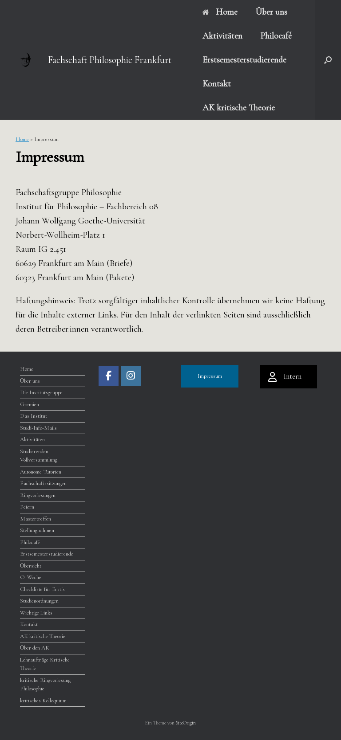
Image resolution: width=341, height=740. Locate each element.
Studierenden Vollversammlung (38, 456)
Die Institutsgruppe (41, 392)
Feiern (27, 506)
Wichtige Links (36, 612)
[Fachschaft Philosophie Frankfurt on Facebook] (109, 376)
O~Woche (30, 577)
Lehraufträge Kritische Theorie (45, 664)
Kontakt (216, 83)
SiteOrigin (186, 723)
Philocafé (276, 36)
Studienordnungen (39, 600)
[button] (328, 60)
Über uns (271, 12)
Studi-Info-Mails (38, 427)
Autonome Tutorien (40, 471)
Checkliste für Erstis (42, 589)
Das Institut (33, 415)
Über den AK (34, 647)
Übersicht (30, 565)
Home (220, 12)
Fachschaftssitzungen (43, 483)
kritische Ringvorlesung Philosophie (45, 685)
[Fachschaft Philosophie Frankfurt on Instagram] (131, 376)
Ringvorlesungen (38, 495)
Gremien (29, 404)
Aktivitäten (222, 36)
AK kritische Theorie (238, 107)
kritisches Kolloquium (43, 700)
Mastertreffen (35, 518)
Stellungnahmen (37, 530)
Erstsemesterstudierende (244, 60)
